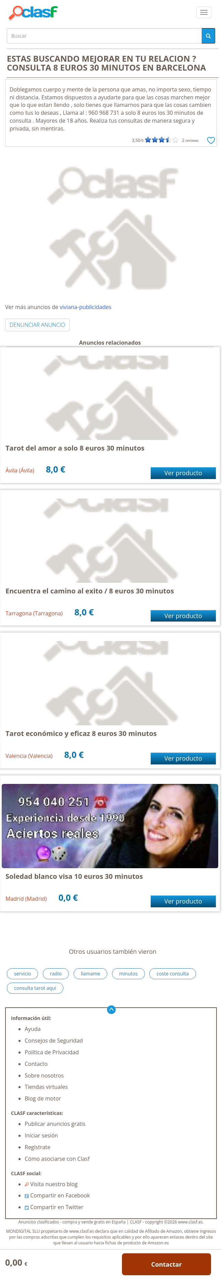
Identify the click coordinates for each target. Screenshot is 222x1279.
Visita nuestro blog (51, 1184)
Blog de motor (43, 1098)
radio (56, 973)
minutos (128, 973)
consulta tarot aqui (35, 988)
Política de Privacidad (52, 1052)
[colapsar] (203, 12)
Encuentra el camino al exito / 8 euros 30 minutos (89, 590)
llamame (90, 973)
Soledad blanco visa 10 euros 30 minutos (74, 876)
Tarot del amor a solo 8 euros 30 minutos (75, 448)
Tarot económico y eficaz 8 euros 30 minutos (81, 733)
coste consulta (173, 973)
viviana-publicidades (85, 307)
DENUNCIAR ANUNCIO (37, 325)
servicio (22, 973)
